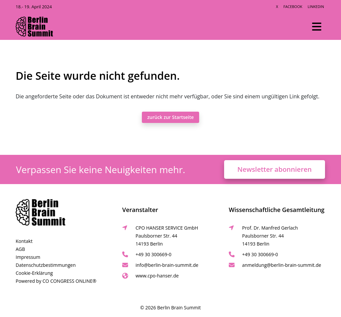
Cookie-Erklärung (34, 273)
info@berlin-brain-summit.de (167, 265)
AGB (20, 249)
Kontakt (24, 241)
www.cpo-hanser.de (157, 275)
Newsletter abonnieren (274, 169)
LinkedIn (316, 6)
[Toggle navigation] (316, 26)
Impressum (28, 257)
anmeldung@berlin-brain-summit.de (281, 265)
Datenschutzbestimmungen (46, 265)
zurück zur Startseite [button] (170, 117)
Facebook (292, 6)
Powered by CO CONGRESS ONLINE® (56, 281)
